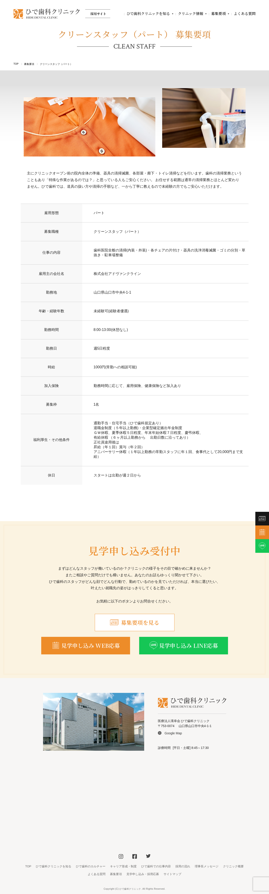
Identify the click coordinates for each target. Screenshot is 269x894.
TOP (15, 63)
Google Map (173, 733)
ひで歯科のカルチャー (90, 866)
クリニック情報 (190, 13)
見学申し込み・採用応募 (142, 874)
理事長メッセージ (206, 866)
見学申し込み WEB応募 (85, 645)
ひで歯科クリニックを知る (148, 13)
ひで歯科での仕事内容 (156, 866)
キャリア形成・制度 (123, 866)
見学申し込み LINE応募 (183, 645)
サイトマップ (172, 874)
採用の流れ (182, 866)
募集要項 (218, 13)
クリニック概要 (233, 866)
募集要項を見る (134, 622)
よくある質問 (245, 13)
